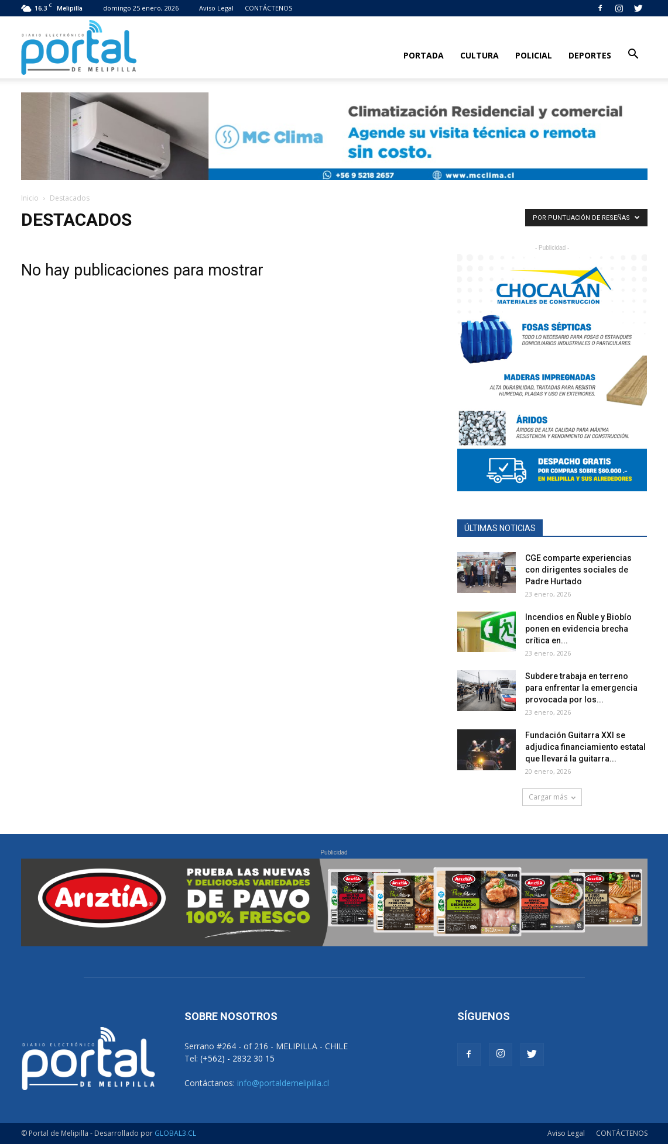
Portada (423, 55)
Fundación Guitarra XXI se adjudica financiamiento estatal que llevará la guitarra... (585, 746)
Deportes (589, 55)
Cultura (479, 55)
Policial (533, 55)
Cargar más (552, 797)
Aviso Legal (216, 8)
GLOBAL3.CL (175, 1133)
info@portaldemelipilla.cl (283, 1082)
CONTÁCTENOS (268, 8)
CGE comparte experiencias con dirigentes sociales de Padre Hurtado (578, 569)
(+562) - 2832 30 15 (237, 1058)
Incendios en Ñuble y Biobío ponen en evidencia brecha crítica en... (578, 628)
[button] (633, 54)
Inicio (30, 198)
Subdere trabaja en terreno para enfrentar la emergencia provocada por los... (581, 687)
